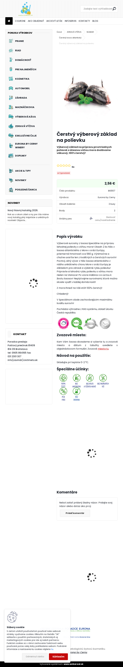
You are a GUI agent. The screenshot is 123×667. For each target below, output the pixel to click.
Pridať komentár (75, 513)
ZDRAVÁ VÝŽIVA (74, 32)
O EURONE (20, 20)
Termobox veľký (68, 448)
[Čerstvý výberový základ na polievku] (87, 88)
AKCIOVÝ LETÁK (54, 20)
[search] (114, 8)
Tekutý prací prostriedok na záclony (38, 313)
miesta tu (103, 348)
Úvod (59, 32)
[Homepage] (9, 21)
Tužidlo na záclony (34, 248)
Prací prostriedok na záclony (35, 283)
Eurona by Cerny (77, 652)
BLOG (95, 20)
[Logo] (25, 8)
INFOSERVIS (70, 20)
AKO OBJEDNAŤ (36, 20)
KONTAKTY (84, 20)
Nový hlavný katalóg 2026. (23, 210)
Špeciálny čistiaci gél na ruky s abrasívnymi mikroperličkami (102, 588)
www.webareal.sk (73, 664)
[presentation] (58, 450)
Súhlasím (58, 656)
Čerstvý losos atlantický (70, 37)
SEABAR (90, 32)
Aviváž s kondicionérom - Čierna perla (68, 590)
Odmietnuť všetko (35, 656)
